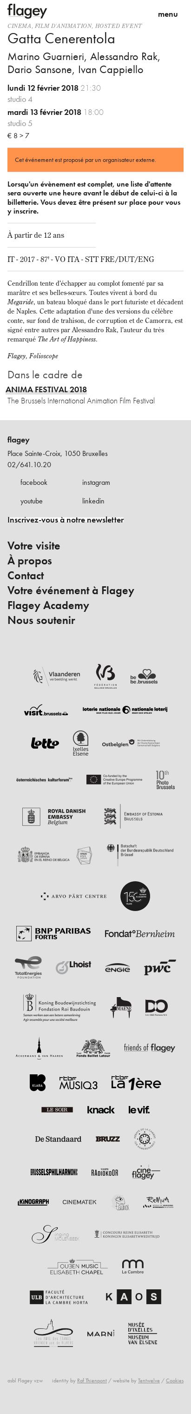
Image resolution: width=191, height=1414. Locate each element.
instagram (96, 482)
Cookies (175, 1380)
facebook (33, 482)
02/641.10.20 (29, 464)
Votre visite (33, 545)
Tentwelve (149, 1380)
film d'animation (63, 25)
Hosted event (118, 25)
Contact (25, 575)
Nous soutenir (41, 620)
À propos (29, 560)
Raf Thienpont (92, 1380)
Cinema (19, 25)
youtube (31, 501)
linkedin (93, 501)
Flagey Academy (48, 605)
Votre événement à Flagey (70, 590)
